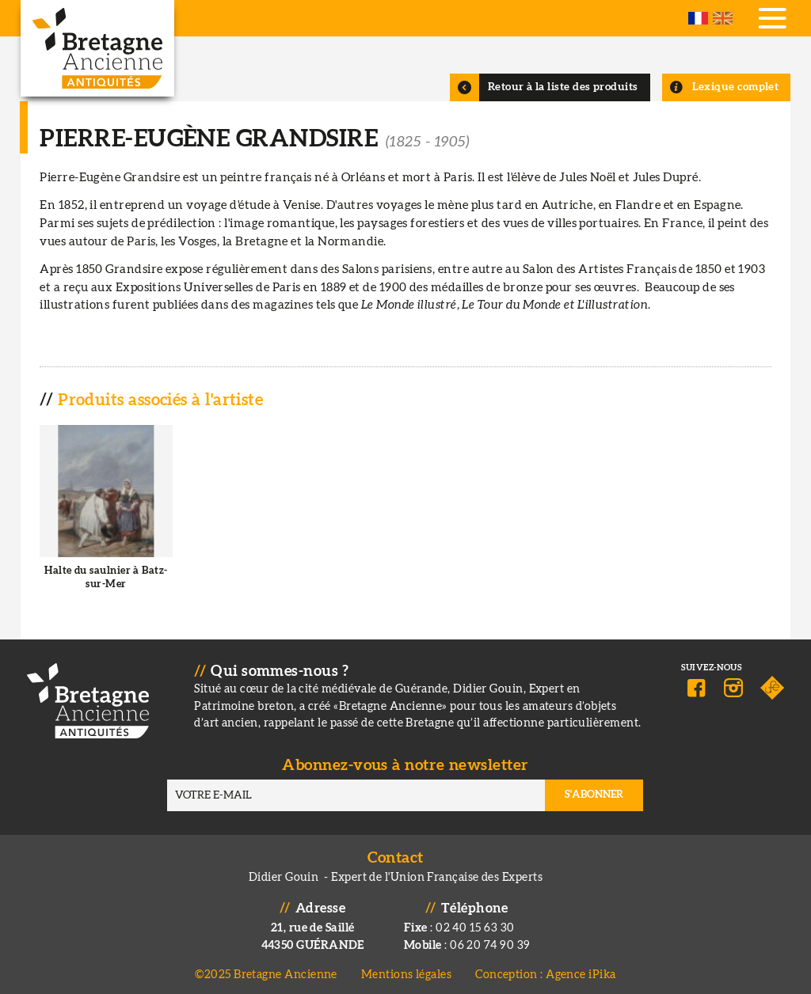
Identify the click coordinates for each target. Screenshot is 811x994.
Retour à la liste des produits (563, 87)
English (723, 18)
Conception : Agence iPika (545, 969)
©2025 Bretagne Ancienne (266, 969)
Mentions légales (406, 969)
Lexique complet (735, 87)
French (698, 18)
